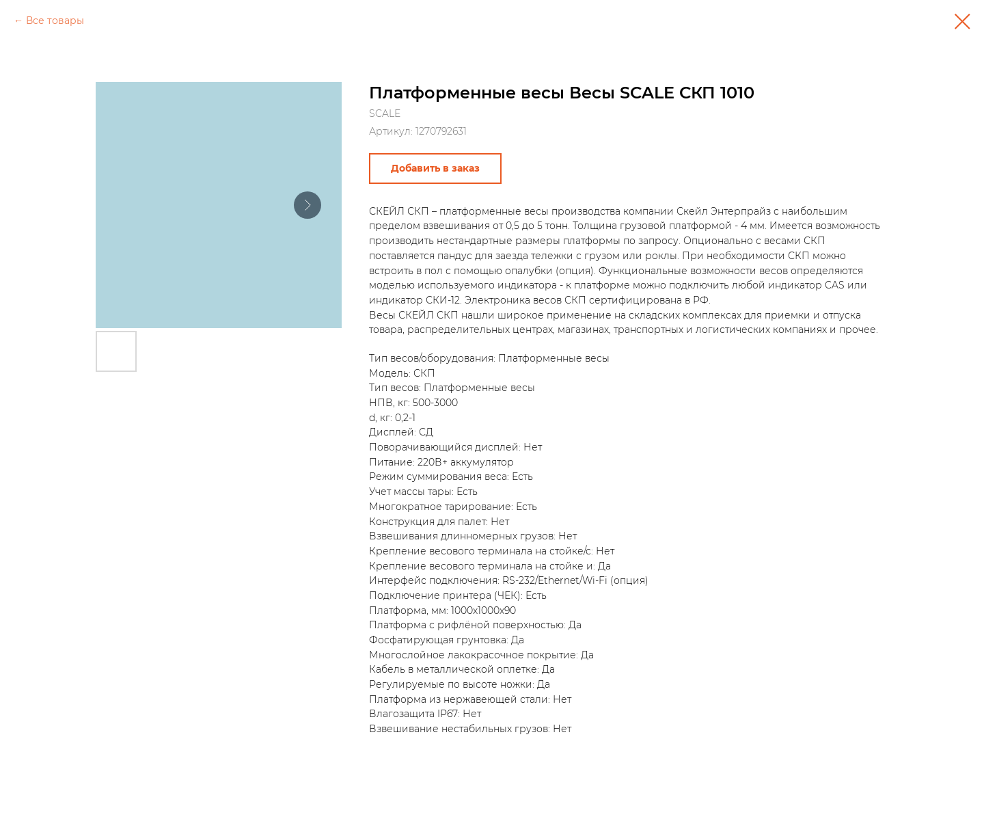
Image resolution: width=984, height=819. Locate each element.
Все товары (55, 20)
